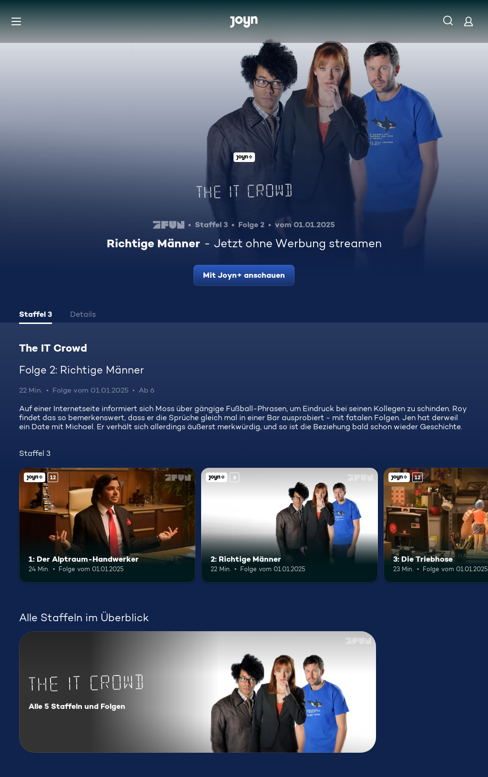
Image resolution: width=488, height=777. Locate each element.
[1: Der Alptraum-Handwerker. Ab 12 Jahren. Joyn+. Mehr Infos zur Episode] (107, 525)
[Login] (468, 21)
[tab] (35, 315)
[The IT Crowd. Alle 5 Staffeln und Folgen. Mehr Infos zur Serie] (197, 692)
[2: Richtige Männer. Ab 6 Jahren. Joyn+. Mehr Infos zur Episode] (289, 525)
